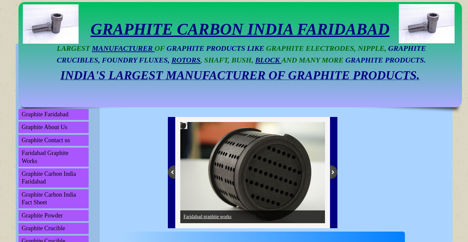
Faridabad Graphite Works (45, 157)
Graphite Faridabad (45, 114)
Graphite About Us (44, 127)
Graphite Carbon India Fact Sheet (49, 198)
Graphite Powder (42, 215)
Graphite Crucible (43, 228)
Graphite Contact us (46, 140)
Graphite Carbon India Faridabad (49, 177)
